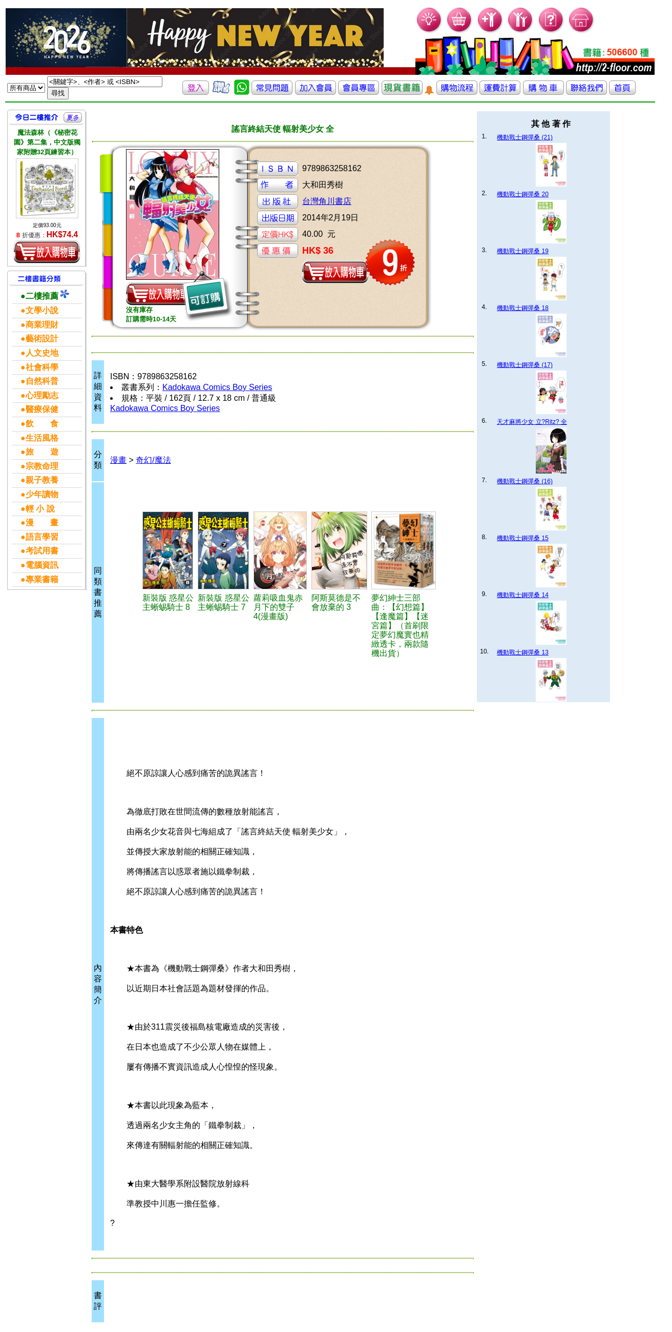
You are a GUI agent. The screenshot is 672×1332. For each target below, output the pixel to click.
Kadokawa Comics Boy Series (217, 387)
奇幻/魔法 (153, 460)
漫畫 (118, 460)
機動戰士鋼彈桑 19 (523, 251)
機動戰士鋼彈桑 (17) (525, 364)
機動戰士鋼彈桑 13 (523, 652)
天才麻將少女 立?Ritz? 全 (532, 421)
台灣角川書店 (326, 201)
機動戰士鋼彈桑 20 (523, 194)
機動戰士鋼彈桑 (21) (525, 137)
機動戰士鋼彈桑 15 (523, 538)
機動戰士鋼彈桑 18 (523, 308)
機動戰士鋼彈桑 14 (523, 595)
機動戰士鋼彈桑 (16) (525, 481)
